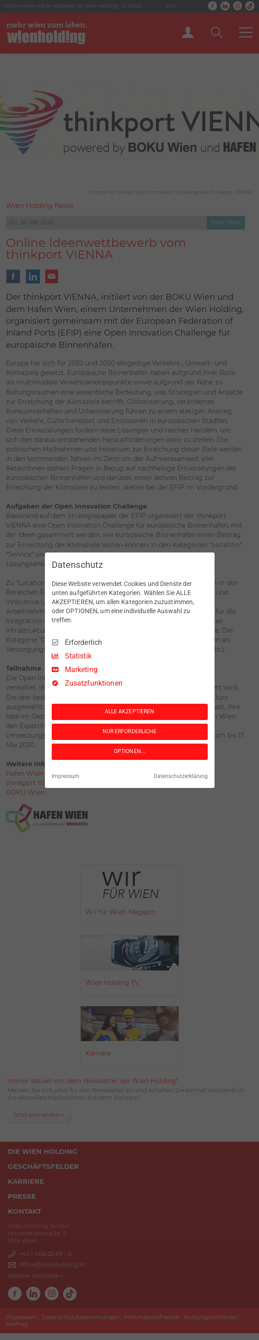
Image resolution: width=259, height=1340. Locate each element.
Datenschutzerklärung (181, 776)
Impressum (65, 776)
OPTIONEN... (129, 751)
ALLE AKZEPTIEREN (130, 711)
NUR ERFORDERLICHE (130, 731)
